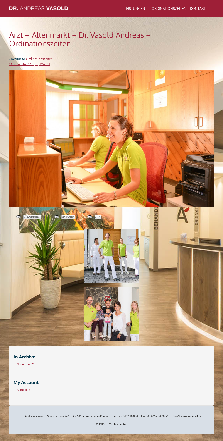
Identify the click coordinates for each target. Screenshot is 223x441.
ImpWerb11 (42, 64)
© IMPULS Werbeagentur (111, 424)
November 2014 (27, 364)
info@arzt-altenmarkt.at (187, 416)
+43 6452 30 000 (128, 416)
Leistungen (136, 8)
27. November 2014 (21, 64)
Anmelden (23, 390)
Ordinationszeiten (169, 8)
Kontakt (199, 8)
